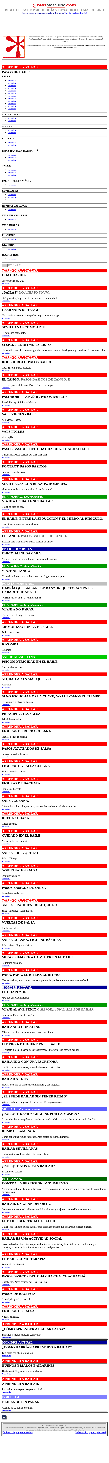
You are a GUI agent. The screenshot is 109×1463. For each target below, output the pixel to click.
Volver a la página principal (91, 1432)
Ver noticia (12, 80)
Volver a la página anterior (18, 1432)
